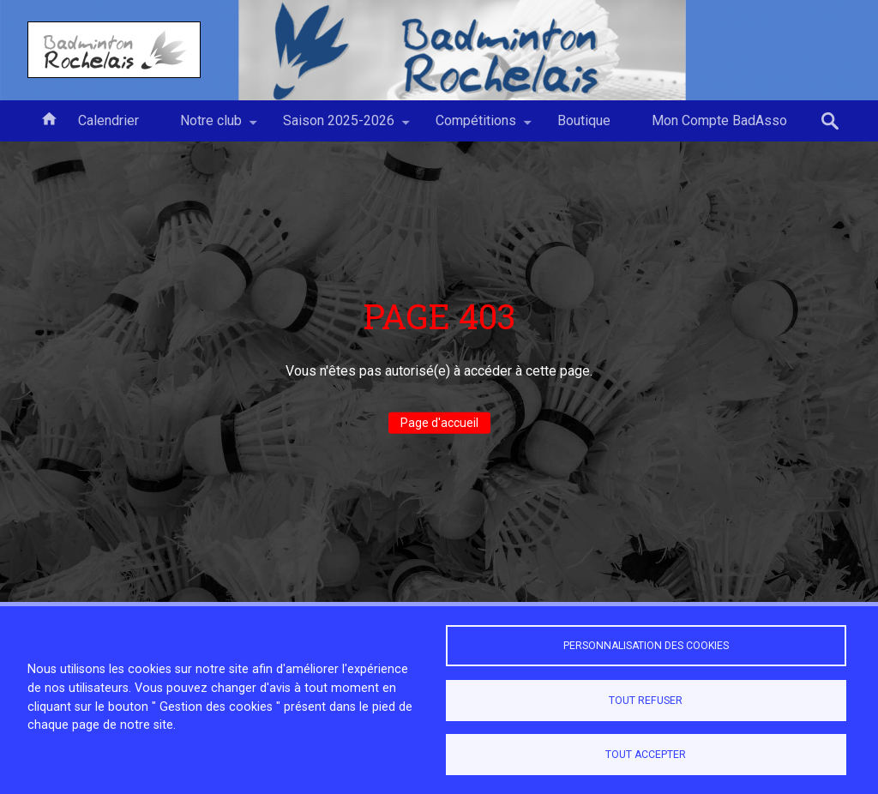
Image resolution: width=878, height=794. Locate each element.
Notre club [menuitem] (210, 126)
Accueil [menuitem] (48, 117)
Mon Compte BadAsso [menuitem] (719, 120)
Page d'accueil (439, 423)
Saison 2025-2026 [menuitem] (338, 126)
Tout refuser (646, 701)
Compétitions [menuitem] (476, 126)
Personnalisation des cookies (646, 646)
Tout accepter (645, 755)
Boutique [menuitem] (583, 120)
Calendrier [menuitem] (108, 120)
